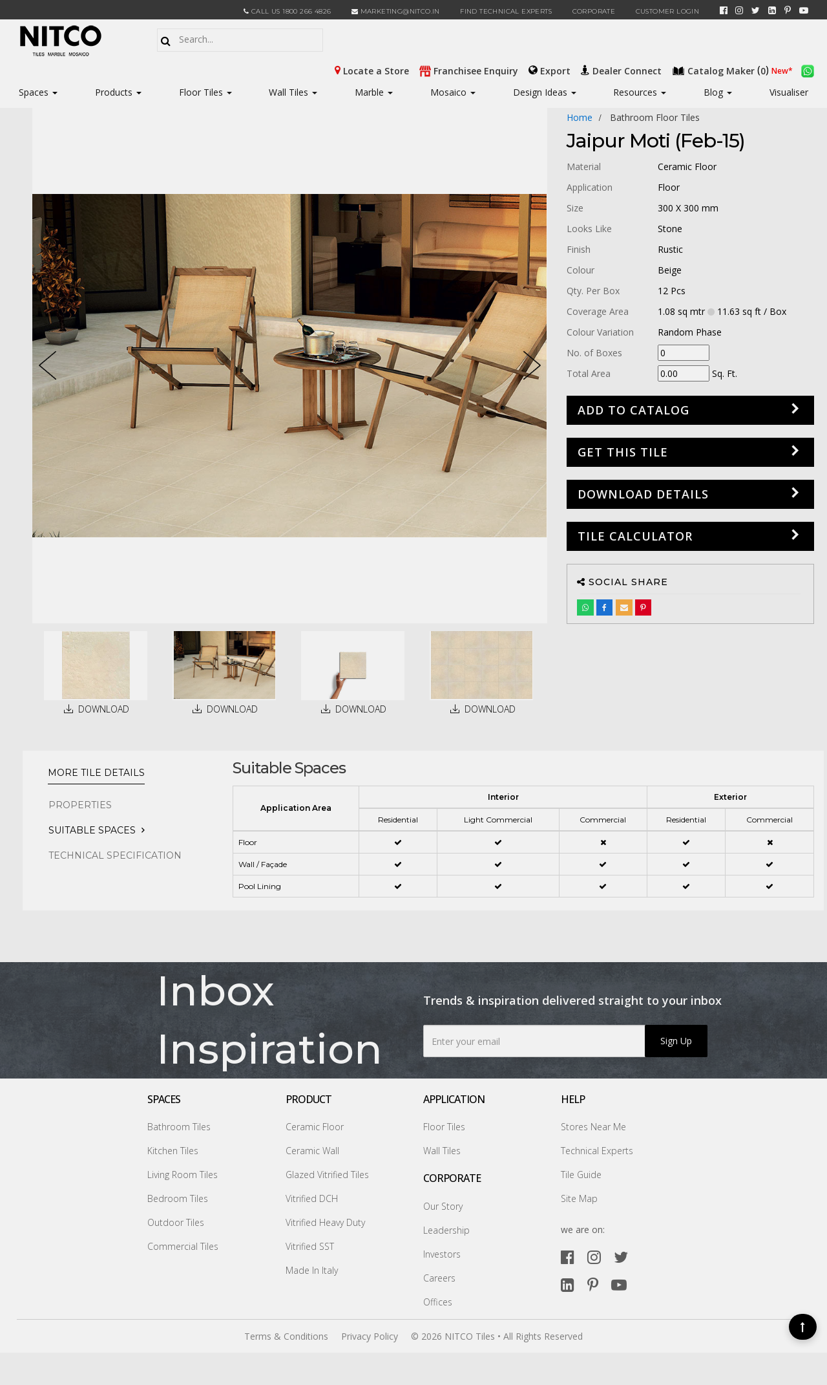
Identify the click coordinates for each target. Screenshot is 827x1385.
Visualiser (788, 92)
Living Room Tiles (182, 1174)
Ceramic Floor (315, 1127)
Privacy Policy (369, 1336)
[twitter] (755, 10)
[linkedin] (772, 10)
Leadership (446, 1230)
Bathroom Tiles (179, 1127)
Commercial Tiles (182, 1246)
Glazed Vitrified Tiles (327, 1174)
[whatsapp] (807, 70)
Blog (718, 92)
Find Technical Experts (506, 11)
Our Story (443, 1206)
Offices (437, 1302)
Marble (374, 92)
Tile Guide (581, 1174)
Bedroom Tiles (177, 1198)
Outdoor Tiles (175, 1222)
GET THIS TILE (623, 452)
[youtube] (803, 10)
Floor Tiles (205, 92)
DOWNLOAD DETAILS (643, 494)
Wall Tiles (293, 92)
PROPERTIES (80, 805)
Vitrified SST (310, 1246)
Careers (439, 1278)
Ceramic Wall (312, 1150)
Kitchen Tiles (172, 1150)
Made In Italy (312, 1270)
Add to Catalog (633, 410)
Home (579, 117)
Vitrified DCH (312, 1198)
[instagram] (739, 10)
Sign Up (676, 1041)
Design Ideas (544, 92)
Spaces (33, 92)
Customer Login (668, 11)
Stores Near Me (593, 1127)
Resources (639, 92)
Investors (442, 1254)
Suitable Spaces (92, 830)
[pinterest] (787, 10)
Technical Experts (597, 1150)
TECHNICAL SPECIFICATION (115, 855)
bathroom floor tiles (655, 117)
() (721, 70)
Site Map (579, 1198)
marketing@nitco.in (395, 11)
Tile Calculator (635, 536)
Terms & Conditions (286, 1336)
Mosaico (453, 92)
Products (113, 92)
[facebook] (724, 10)
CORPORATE (594, 11)
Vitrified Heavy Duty (325, 1222)
